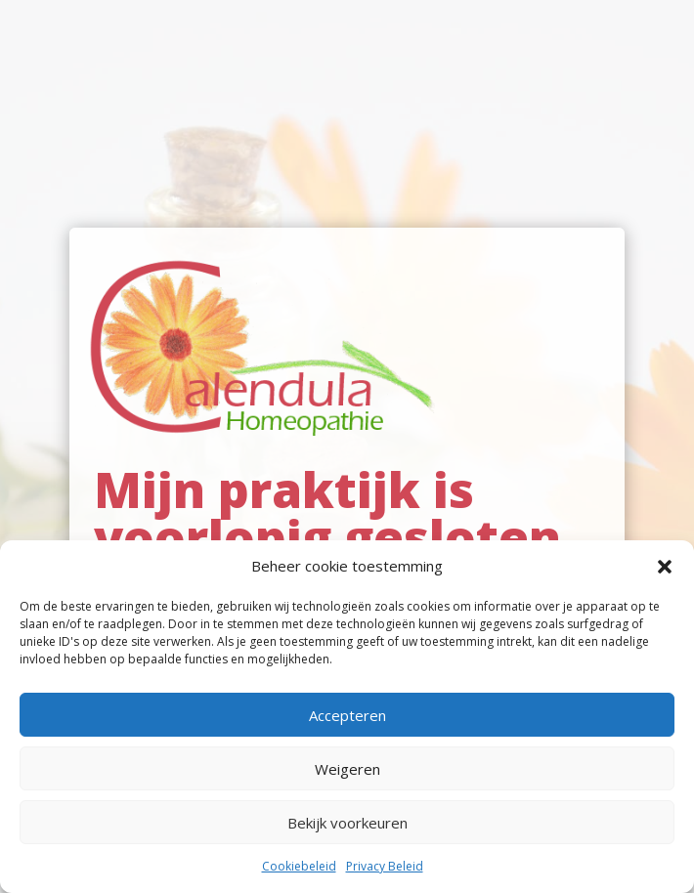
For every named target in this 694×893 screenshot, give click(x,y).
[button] (664, 566)
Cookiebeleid (299, 866)
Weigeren (347, 769)
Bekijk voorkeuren (347, 822)
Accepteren (347, 715)
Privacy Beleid (384, 866)
